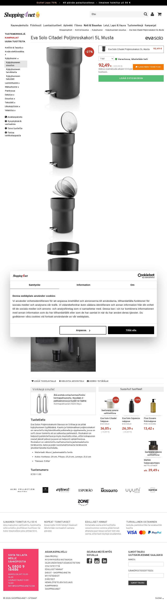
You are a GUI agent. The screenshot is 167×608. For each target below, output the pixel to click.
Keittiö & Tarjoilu (14, 47)
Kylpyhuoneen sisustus (116, 30)
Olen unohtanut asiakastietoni (62, 563)
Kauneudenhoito (19, 25)
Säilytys (10, 94)
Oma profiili (51, 556)
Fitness (78, 25)
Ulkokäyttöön (13, 106)
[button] (159, 14)
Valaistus (10, 110)
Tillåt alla (131, 330)
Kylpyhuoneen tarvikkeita (13, 71)
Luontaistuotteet (52, 25)
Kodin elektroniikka (14, 52)
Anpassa (83, 330)
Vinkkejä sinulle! (43, 389)
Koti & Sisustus (93, 25)
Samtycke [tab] (34, 284)
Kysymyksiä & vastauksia (13, 123)
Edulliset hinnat (54, 569)
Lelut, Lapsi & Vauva (114, 25)
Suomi (159, 598)
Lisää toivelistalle (44, 381)
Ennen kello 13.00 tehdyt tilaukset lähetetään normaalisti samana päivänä (63, 526)
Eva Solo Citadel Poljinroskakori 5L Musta (146, 30)
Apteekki (68, 25)
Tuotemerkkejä (135, 25)
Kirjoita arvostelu (71, 381)
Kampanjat (150, 25)
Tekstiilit (10, 102)
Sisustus (10, 98)
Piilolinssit (35, 25)
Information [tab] (83, 284)
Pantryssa (10, 91)
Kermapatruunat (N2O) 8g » (67, 404)
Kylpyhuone (97, 30)
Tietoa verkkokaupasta (13, 134)
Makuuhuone (12, 87)
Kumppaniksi (51, 586)
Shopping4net (65, 30)
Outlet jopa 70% (47, 2)
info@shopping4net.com (21, 586)
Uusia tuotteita (15, 41)
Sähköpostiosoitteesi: (140, 571)
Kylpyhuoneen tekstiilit (13, 78)
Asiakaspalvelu (13, 117)
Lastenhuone (12, 83)
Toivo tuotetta (13, 128)
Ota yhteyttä (52, 566)
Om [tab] (132, 284)
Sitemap (32, 598)
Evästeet (50, 579)
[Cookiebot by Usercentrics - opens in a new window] (140, 275)
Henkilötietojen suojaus (59, 582)
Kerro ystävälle (98, 381)
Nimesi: (131, 559)
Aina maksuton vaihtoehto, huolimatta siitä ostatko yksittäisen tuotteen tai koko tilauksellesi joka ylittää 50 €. (22, 526)
